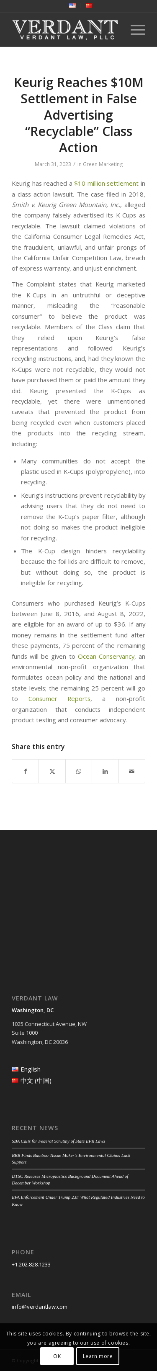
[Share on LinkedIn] (105, 771)
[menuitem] (72, 5)
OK (57, 1356)
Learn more (98, 1356)
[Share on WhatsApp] (79, 771)
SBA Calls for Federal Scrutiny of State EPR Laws (58, 1140)
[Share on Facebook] (25, 771)
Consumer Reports (59, 698)
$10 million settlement (106, 183)
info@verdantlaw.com (39, 1306)
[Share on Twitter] (52, 771)
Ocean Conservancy (106, 656)
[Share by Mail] (132, 771)
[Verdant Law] (65, 29)
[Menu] (133, 29)
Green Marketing (103, 164)
